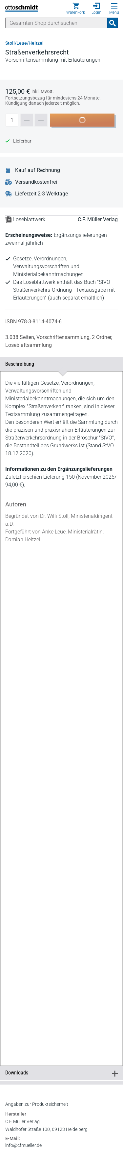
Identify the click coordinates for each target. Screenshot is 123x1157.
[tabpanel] (61, 690)
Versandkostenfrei (36, 182)
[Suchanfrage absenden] (112, 23)
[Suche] (56, 23)
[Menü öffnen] (114, 6)
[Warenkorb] (75, 8)
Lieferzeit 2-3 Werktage (41, 194)
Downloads (61, 1031)
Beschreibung (61, 364)
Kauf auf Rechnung (37, 170)
